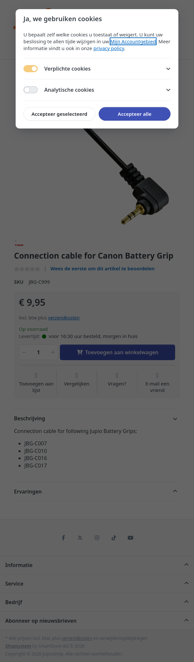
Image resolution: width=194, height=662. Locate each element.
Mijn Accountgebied (133, 41)
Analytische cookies (107, 89)
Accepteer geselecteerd (59, 114)
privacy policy (108, 48)
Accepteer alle (134, 114)
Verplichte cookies (107, 68)
